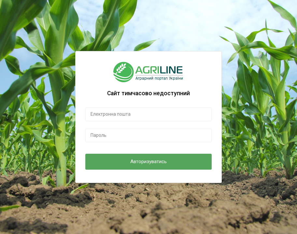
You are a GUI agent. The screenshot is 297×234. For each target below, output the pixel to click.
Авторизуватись (148, 161)
